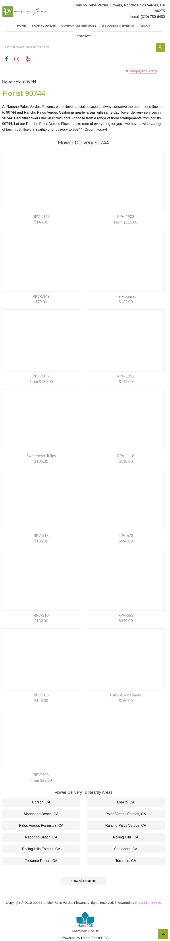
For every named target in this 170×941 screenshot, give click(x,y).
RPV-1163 (41, 216)
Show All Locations (83, 881)
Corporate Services (78, 25)
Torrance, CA (125, 861)
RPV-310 (41, 615)
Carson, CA (41, 802)
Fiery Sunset (126, 296)
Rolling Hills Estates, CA (41, 849)
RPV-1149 (41, 296)
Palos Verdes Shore (125, 695)
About (144, 25)
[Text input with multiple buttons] (79, 47)
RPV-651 (125, 615)
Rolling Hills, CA (126, 837)
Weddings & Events (118, 25)
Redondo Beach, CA (41, 837)
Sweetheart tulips (41, 455)
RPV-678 (125, 535)
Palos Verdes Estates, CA (125, 814)
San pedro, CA (125, 849)
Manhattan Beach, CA (41, 814)
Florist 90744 (26, 81)
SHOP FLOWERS (43, 25)
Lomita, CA (125, 802)
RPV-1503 (125, 216)
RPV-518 (41, 535)
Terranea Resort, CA (41, 861)
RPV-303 (41, 695)
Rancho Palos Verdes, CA (125, 825)
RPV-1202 (125, 376)
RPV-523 (41, 774)
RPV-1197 (41, 376)
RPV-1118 (125, 455)
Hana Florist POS (148, 902)
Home (21, 25)
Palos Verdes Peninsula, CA (41, 825)
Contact (83, 36)
